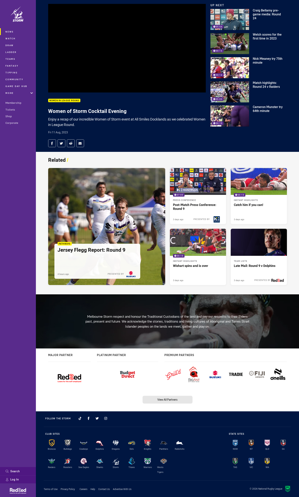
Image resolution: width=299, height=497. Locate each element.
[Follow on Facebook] (88, 418)
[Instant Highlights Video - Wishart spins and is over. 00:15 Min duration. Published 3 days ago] (198, 257)
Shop (8, 116)
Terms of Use (51, 489)
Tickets (10, 109)
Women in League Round (64, 100)
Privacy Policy (68, 489)
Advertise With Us (122, 489)
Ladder (11, 52)
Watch (10, 38)
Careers (83, 489)
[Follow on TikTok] (80, 418)
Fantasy (11, 65)
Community (14, 79)
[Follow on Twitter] (97, 418)
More (19, 92)
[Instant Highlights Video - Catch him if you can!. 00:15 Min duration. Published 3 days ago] (259, 196)
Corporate (11, 123)
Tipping (11, 72)
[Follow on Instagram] (105, 418)
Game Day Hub (16, 86)
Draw (9, 45)
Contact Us (104, 489)
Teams (10, 58)
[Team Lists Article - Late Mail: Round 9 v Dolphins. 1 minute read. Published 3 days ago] (259, 257)
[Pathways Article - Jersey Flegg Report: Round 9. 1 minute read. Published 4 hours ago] (106, 226)
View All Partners (167, 399)
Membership (13, 103)
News (9, 31)
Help (92, 489)
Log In (12, 479)
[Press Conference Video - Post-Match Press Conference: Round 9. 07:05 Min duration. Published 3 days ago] (198, 196)
